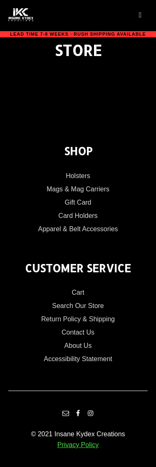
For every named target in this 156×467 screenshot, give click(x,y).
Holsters (78, 175)
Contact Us (78, 332)
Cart (78, 292)
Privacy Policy (78, 444)
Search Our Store (78, 305)
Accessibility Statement (78, 358)
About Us (78, 345)
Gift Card (77, 202)
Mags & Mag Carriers (78, 189)
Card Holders (77, 215)
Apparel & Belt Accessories (78, 228)
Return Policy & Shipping (78, 319)
